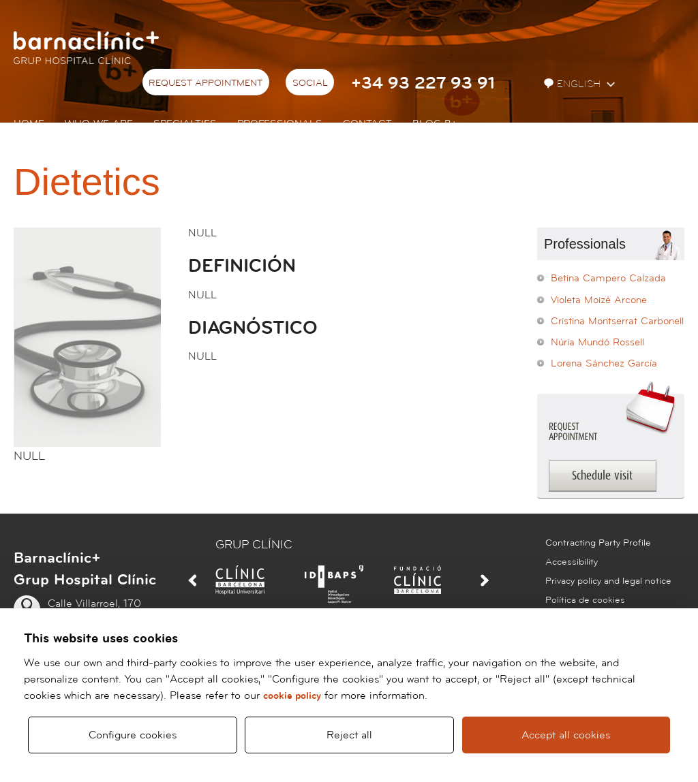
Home (29, 123)
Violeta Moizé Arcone (599, 300)
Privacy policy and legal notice (608, 581)
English (573, 84)
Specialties (185, 123)
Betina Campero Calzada (608, 278)
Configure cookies (133, 735)
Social (310, 83)
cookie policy (292, 695)
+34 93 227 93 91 (423, 83)
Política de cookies (585, 600)
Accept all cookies (566, 735)
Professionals (279, 123)
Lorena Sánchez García (604, 363)
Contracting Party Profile (598, 543)
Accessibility (571, 562)
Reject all (349, 735)
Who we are (99, 123)
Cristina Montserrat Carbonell (617, 321)
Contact (367, 123)
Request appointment (205, 83)
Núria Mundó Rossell (597, 342)
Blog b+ (434, 123)
